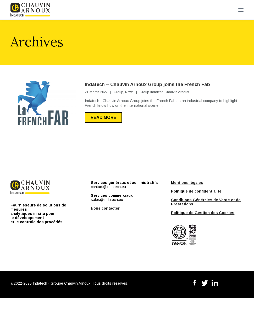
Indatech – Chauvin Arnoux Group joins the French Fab (147, 84)
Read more (103, 117)
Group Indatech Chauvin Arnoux (164, 92)
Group (118, 92)
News (129, 92)
